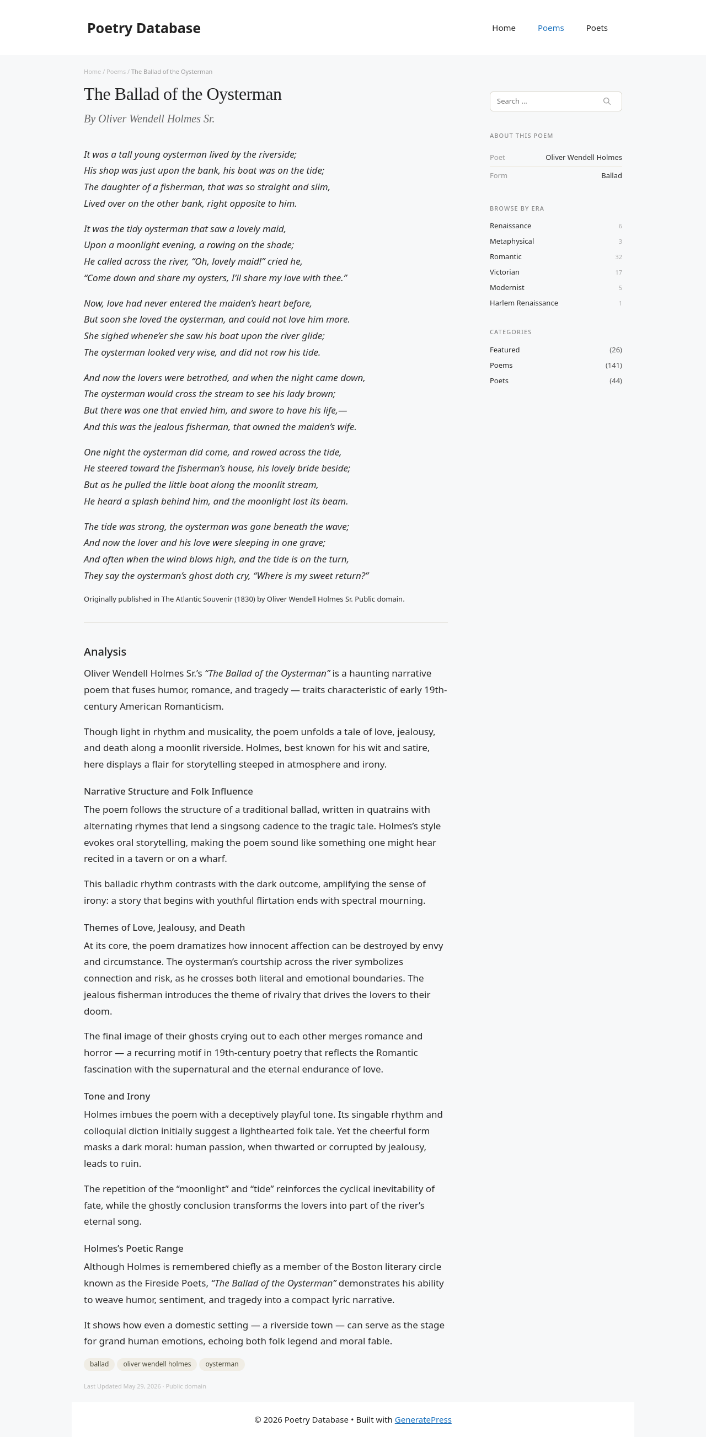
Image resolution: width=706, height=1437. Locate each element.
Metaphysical (512, 241)
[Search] (607, 101)
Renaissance (510, 225)
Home (504, 27)
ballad (611, 175)
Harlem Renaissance (524, 303)
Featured (505, 350)
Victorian (505, 272)
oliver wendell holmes (583, 157)
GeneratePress (423, 1419)
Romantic (506, 256)
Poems (551, 27)
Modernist (507, 287)
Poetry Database (144, 27)
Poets (597, 27)
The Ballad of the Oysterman (171, 71)
